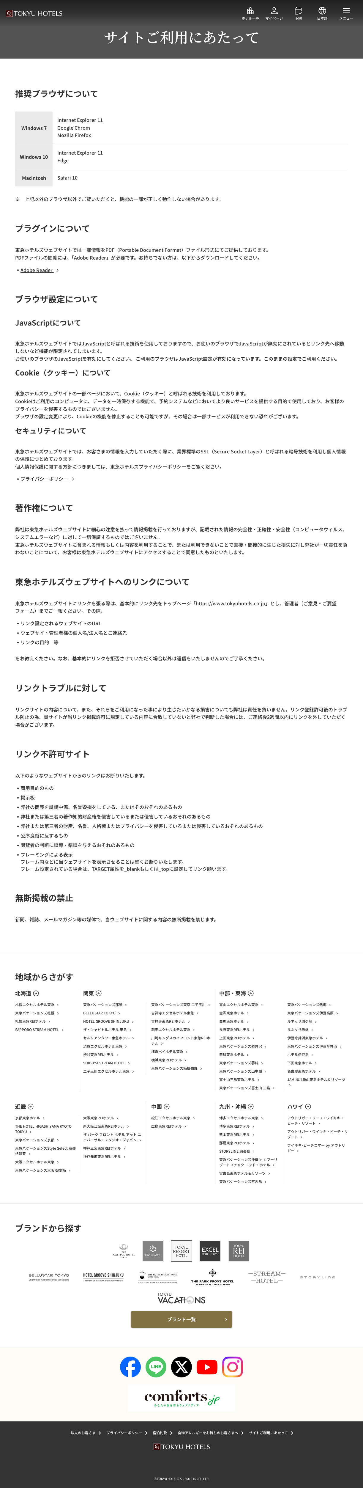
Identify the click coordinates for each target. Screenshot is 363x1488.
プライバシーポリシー (48, 478)
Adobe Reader (40, 270)
